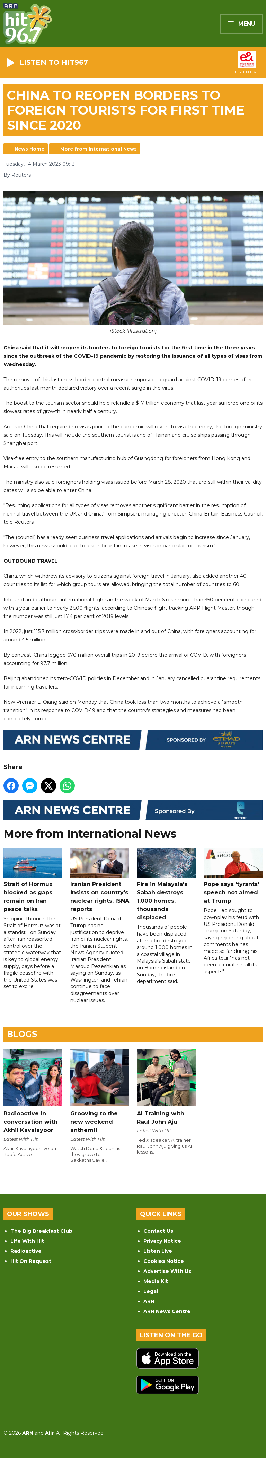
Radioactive (26, 1251)
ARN (148, 1301)
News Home (29, 149)
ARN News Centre (166, 1311)
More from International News (98, 149)
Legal (150, 1291)
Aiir (49, 1433)
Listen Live (157, 1251)
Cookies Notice (163, 1261)
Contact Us (158, 1231)
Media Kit (155, 1281)
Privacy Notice (162, 1241)
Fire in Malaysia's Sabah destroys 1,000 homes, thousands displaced (166, 884)
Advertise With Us (167, 1271)
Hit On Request (30, 1261)
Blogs (22, 1034)
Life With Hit (27, 1241)
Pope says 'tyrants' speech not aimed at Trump (233, 876)
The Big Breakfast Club (41, 1231)
